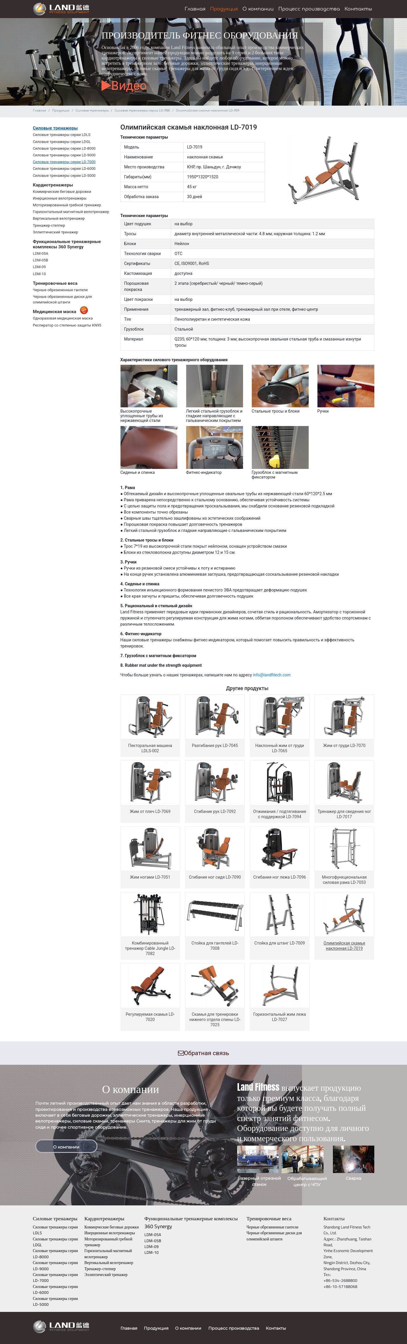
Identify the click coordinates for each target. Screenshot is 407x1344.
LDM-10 (39, 274)
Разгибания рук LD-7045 (215, 745)
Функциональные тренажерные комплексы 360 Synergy (191, 1222)
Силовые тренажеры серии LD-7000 (142, 110)
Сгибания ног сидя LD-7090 (215, 877)
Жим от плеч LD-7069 (150, 811)
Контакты (358, 9)
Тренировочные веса (269, 1218)
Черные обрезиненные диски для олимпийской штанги (274, 1235)
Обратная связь (203, 1053)
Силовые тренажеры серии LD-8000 (64, 148)
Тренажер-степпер (49, 225)
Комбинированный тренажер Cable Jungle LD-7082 (150, 948)
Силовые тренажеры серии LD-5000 (64, 175)
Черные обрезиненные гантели (60, 290)
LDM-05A (40, 253)
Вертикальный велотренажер (59, 218)
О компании (258, 9)
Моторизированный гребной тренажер (67, 205)
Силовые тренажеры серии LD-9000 (64, 155)
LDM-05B (40, 260)
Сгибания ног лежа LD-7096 (279, 877)
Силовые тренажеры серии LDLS (61, 134)
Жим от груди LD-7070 (344, 745)
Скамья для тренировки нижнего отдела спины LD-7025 (214, 1019)
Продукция (224, 9)
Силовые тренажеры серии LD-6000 (64, 168)
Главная (195, 9)
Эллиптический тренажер (55, 232)
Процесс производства (309, 9)
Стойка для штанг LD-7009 (279, 943)
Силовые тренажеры (92, 110)
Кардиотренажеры (104, 1218)
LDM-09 (39, 267)
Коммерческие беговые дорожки (62, 191)
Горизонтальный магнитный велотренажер (71, 212)
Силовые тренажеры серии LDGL (62, 141)
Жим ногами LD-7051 (150, 877)
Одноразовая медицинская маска (63, 318)
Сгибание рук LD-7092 (215, 811)
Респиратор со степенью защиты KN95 (67, 325)
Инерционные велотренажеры (60, 198)
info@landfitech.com (272, 675)
